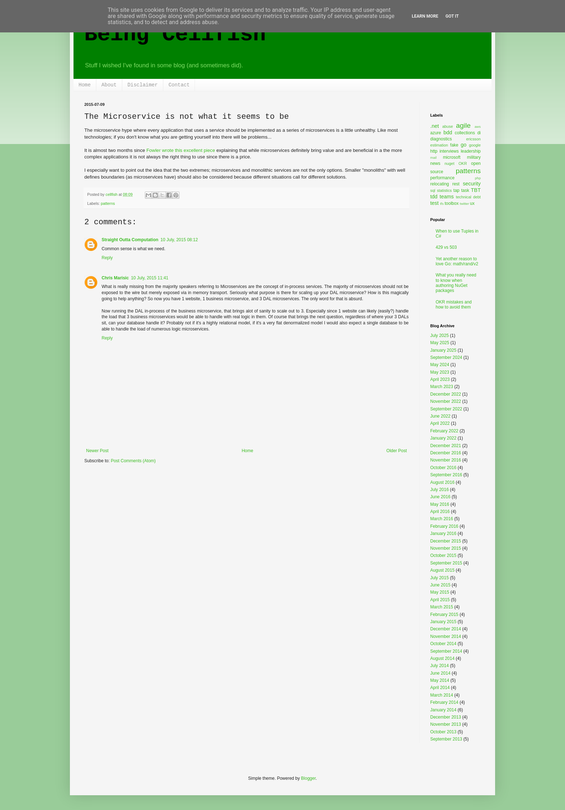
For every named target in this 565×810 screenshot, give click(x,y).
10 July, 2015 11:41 (149, 277)
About (109, 85)
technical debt (468, 197)
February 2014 (444, 702)
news (435, 163)
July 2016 (439, 489)
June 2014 (440, 673)
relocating (439, 183)
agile (463, 125)
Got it (452, 16)
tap (456, 190)
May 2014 (439, 680)
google (475, 145)
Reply (107, 257)
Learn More (425, 16)
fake (454, 145)
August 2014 (442, 658)
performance (442, 177)
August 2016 (442, 482)
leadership (471, 151)
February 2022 (444, 430)
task (465, 190)
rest (455, 183)
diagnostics (441, 138)
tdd (433, 196)
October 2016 (443, 467)
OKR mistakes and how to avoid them (454, 305)
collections (465, 132)
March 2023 (441, 386)
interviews (449, 151)
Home (85, 85)
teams (447, 196)
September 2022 (446, 408)
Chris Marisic (115, 277)
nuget (449, 163)
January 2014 (443, 709)
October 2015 (443, 555)
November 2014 (445, 636)
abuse (447, 126)
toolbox (452, 203)
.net (434, 126)
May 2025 (439, 342)
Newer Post (97, 450)
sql (432, 190)
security (472, 183)
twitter (464, 204)
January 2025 (443, 350)
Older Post (396, 450)
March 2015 (441, 606)
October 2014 (443, 643)
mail (433, 157)
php (478, 178)
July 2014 (439, 665)
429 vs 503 (446, 247)
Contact (179, 85)
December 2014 (445, 628)
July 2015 (439, 577)
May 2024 (439, 364)
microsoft (452, 157)
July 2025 (439, 335)
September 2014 (446, 651)
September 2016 (446, 474)
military (474, 157)
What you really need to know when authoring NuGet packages (456, 283)
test (434, 203)
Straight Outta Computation (130, 239)
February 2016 (444, 526)
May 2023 (439, 372)
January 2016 (443, 533)
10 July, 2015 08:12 (179, 239)
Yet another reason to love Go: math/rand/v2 (457, 261)
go (463, 145)
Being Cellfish (175, 34)
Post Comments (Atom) (133, 460)
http (433, 151)
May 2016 (439, 504)
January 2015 (443, 621)
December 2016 (445, 452)
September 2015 (446, 563)
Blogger (308, 778)
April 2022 (440, 423)
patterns (108, 203)
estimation (439, 145)
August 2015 (442, 570)
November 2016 (445, 460)
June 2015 (440, 585)
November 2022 (445, 401)
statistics (444, 190)
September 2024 (446, 357)
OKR (462, 163)
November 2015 (445, 548)
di (479, 132)
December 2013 (445, 717)
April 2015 (440, 599)
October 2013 (443, 731)
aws (478, 127)
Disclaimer (143, 85)
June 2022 (440, 416)
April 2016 (440, 511)
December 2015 (445, 541)
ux (472, 203)
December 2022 (445, 394)
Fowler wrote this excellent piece (180, 150)
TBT (476, 190)
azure (435, 132)
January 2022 (443, 438)
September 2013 (446, 739)
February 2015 (444, 614)
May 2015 (439, 592)
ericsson (473, 139)
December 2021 (445, 445)
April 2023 (440, 379)
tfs (442, 204)
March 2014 (441, 695)
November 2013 (445, 724)
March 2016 (441, 518)
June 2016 (440, 496)
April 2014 (440, 687)
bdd (448, 132)
